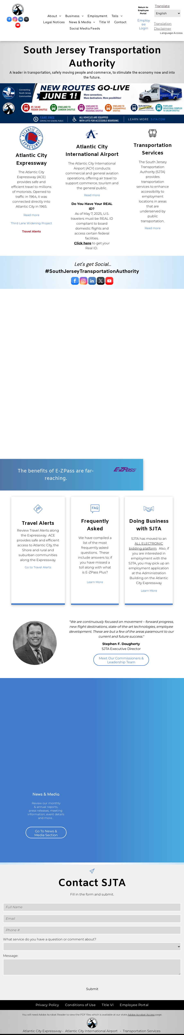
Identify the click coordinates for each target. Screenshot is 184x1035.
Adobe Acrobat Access (141, 1014)
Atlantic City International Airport (91, 1031)
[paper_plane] (92, 874)
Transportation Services (141, 1031)
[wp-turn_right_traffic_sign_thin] (38, 514)
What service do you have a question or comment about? (49, 939)
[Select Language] (167, 13)
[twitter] (26, 20)
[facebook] (9, 20)
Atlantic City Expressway (42, 1031)
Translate (162, 6)
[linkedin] (20, 20)
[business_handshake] (149, 514)
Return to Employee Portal (143, 10)
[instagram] (14, 20)
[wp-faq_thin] (95, 514)
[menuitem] (54, 16)
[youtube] (17, 26)
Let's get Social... (92, 264)
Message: (10, 956)
